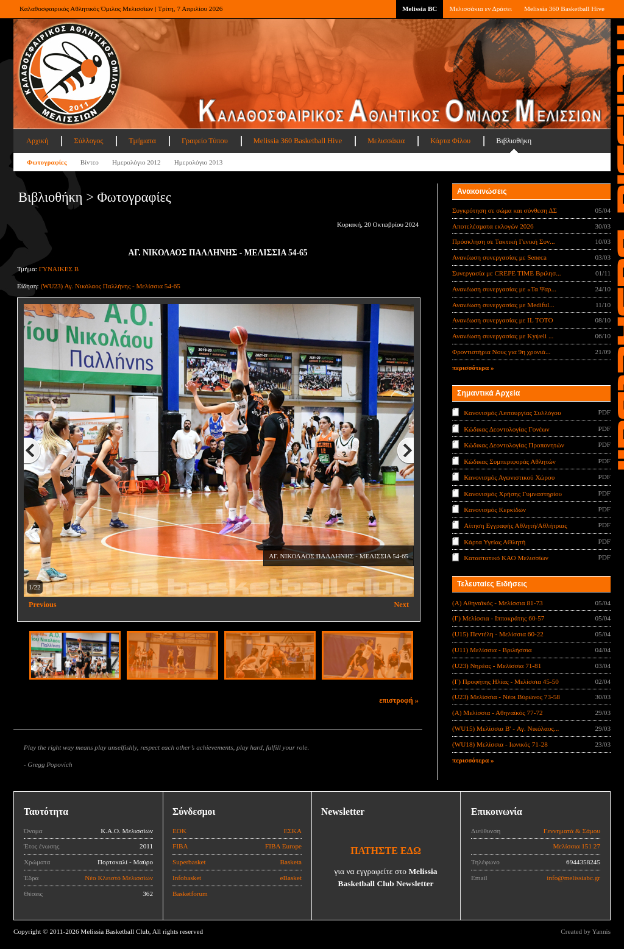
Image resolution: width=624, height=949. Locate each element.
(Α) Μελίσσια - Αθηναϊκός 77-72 (497, 712)
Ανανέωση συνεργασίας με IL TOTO (502, 320)
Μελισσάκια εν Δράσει (480, 8)
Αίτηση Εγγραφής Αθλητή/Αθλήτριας (515, 525)
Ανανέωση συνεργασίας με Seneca (499, 257)
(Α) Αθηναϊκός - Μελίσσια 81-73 (497, 602)
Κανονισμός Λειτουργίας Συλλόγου (512, 412)
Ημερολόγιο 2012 (136, 162)
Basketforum (190, 893)
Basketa (291, 861)
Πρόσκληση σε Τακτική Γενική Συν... (503, 241)
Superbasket (189, 861)
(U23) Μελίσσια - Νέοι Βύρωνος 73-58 (506, 696)
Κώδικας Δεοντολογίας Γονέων (506, 428)
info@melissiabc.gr (573, 877)
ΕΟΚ (179, 830)
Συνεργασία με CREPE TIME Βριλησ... (506, 273)
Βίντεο (89, 162)
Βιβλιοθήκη (513, 141)
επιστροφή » (399, 700)
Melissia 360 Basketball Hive (564, 8)
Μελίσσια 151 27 (576, 846)
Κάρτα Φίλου (450, 141)
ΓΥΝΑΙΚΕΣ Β (59, 268)
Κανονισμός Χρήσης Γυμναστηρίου (513, 493)
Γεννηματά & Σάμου (572, 830)
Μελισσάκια (386, 141)
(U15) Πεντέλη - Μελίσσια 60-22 (498, 634)
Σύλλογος (88, 141)
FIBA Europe (283, 846)
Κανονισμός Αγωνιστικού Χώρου (509, 477)
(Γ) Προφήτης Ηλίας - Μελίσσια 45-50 (505, 681)
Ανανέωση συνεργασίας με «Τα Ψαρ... (504, 289)
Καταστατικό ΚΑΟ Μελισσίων (506, 557)
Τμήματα (142, 141)
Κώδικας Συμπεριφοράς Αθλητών (510, 460)
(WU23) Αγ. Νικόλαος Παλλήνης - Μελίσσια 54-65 (110, 286)
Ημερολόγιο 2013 (198, 162)
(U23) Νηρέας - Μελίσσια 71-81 (496, 665)
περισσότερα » (473, 367)
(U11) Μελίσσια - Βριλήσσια (492, 649)
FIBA (180, 846)
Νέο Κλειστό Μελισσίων (119, 877)
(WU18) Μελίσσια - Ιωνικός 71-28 (500, 744)
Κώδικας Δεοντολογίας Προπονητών (514, 445)
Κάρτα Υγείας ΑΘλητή (494, 542)
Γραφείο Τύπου (205, 141)
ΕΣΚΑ (292, 830)
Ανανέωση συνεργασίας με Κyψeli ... (502, 335)
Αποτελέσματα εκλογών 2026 (493, 226)
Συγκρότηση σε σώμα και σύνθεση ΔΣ (504, 210)
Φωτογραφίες (47, 162)
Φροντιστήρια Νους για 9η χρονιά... (501, 351)
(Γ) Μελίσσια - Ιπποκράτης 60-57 (498, 618)
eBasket (291, 877)
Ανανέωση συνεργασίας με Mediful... (503, 304)
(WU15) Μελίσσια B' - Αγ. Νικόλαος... (505, 728)
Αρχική (37, 141)
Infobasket (186, 877)
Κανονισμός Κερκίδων (495, 509)
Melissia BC (420, 8)
